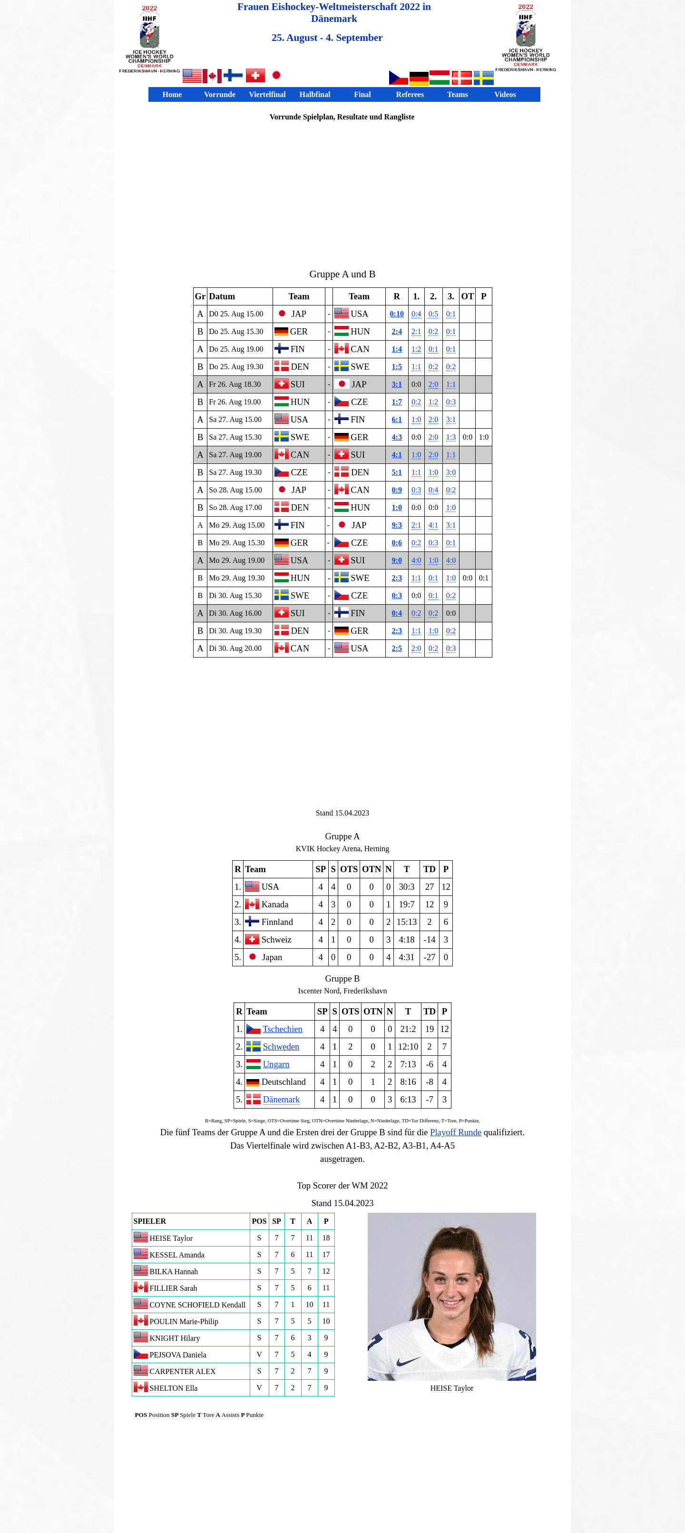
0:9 (397, 490)
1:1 (416, 367)
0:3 (451, 402)
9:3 (397, 525)
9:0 (397, 560)
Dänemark (281, 1099)
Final (362, 94)
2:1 (416, 331)
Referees (410, 94)
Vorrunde (219, 94)
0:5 (433, 314)
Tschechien (283, 1029)
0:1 (451, 314)
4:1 (397, 455)
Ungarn (276, 1064)
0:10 (397, 314)
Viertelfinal (267, 94)
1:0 (416, 419)
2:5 (397, 648)
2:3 (397, 578)
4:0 (416, 560)
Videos (505, 94)
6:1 (397, 419)
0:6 (397, 543)
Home (172, 94)
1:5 (397, 367)
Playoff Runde (455, 1132)
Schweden (281, 1046)
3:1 (397, 384)
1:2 (416, 349)
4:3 (397, 437)
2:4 (397, 331)
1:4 (397, 349)
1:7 (397, 402)
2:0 (433, 384)
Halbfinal (315, 94)
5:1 (397, 472)
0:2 (433, 331)
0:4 (416, 314)
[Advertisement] (342, 194)
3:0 (451, 472)
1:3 (451, 437)
